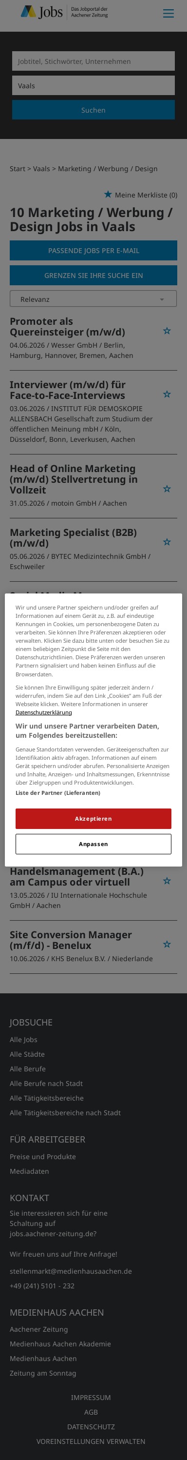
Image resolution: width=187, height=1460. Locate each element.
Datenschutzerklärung (44, 712)
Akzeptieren (93, 818)
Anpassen (93, 844)
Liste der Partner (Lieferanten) (58, 792)
